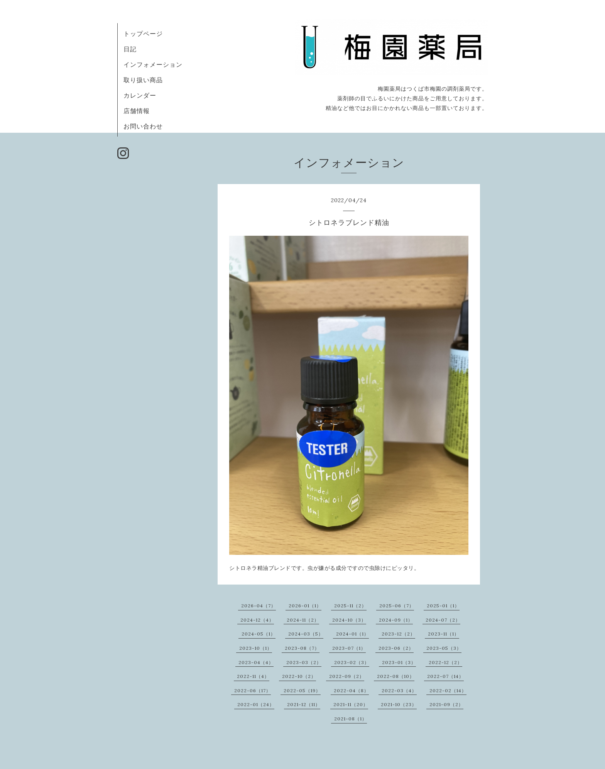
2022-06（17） (252, 690)
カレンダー (139, 95)
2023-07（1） (349, 648)
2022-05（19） (302, 690)
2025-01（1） (443, 605)
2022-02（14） (447, 690)
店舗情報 (136, 111)
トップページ (143, 33)
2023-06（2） (396, 648)
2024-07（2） (443, 620)
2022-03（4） (399, 690)
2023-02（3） (351, 662)
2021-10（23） (399, 704)
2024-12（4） (257, 620)
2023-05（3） (443, 648)
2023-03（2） (303, 662)
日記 (130, 49)
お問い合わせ (143, 126)
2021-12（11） (303, 704)
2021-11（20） (350, 704)
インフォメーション (153, 64)
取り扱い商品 (143, 80)
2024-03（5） (305, 634)
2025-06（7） (396, 605)
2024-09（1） (396, 620)
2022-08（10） (395, 676)
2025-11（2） (350, 605)
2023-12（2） (398, 634)
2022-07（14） (445, 676)
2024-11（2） (303, 620)
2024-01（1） (352, 634)
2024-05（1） (258, 634)
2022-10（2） (299, 676)
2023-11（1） (443, 634)
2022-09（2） (346, 676)
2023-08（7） (302, 648)
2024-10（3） (349, 620)
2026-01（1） (305, 605)
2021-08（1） (350, 719)
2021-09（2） (446, 704)
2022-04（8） (351, 690)
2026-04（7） (258, 605)
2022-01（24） (255, 704)
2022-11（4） (253, 676)
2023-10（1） (255, 648)
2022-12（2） (445, 662)
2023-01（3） (399, 662)
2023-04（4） (256, 662)
